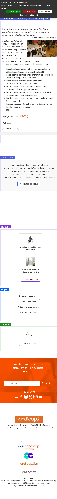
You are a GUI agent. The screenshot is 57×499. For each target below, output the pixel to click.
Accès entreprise (28, 312)
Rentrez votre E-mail (29, 376)
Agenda (29, 332)
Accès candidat (27, 301)
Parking (29, 335)
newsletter (38, 367)
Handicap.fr (12, 483)
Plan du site (12, 425)
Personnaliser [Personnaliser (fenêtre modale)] (45, 11)
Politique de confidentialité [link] (28, 15)
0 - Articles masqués (10, 128)
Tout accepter (13, 11)
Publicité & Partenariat (40, 425)
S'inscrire (47, 383)
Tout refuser (29, 11)
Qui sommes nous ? (44, 428)
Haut (48, 483)
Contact (24, 425)
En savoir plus (28, 343)
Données (28, 428)
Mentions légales (14, 428)
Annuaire (28, 338)
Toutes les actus (28, 183)
